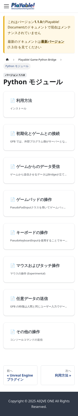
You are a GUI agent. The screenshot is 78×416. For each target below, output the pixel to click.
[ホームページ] (7, 59)
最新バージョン (52, 41)
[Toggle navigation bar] (6, 6)
